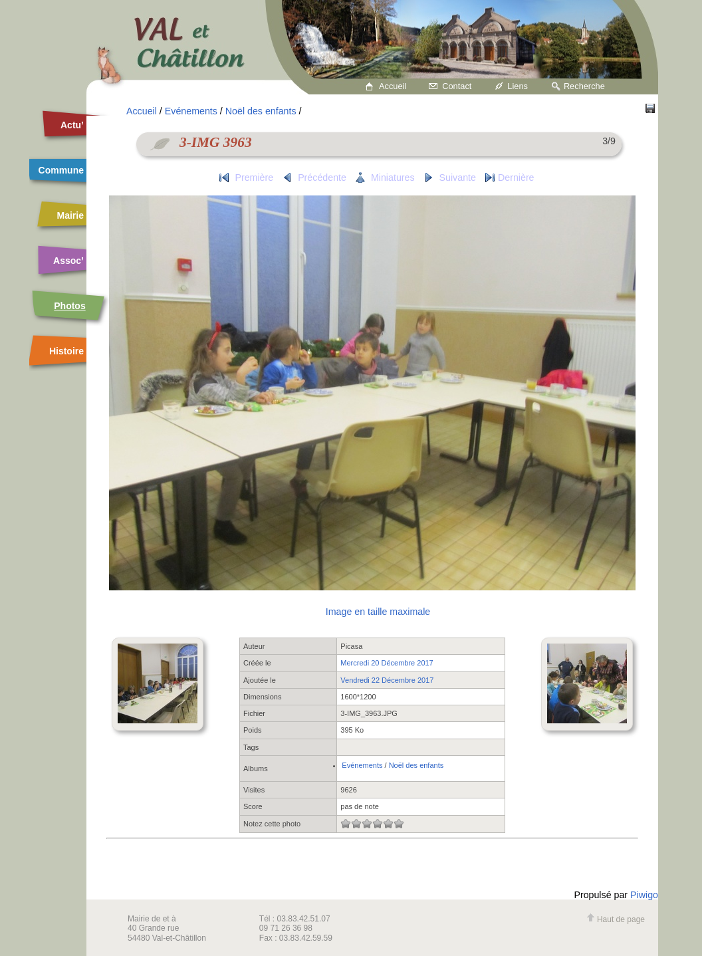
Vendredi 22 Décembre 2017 (386, 680)
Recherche (584, 86)
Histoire (66, 351)
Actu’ (72, 125)
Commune (61, 170)
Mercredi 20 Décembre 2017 (386, 663)
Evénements (191, 111)
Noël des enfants (260, 111)
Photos (69, 305)
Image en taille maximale (378, 611)
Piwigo (644, 895)
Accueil (392, 86)
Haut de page (615, 919)
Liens (517, 86)
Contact (456, 86)
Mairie (70, 215)
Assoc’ (68, 260)
